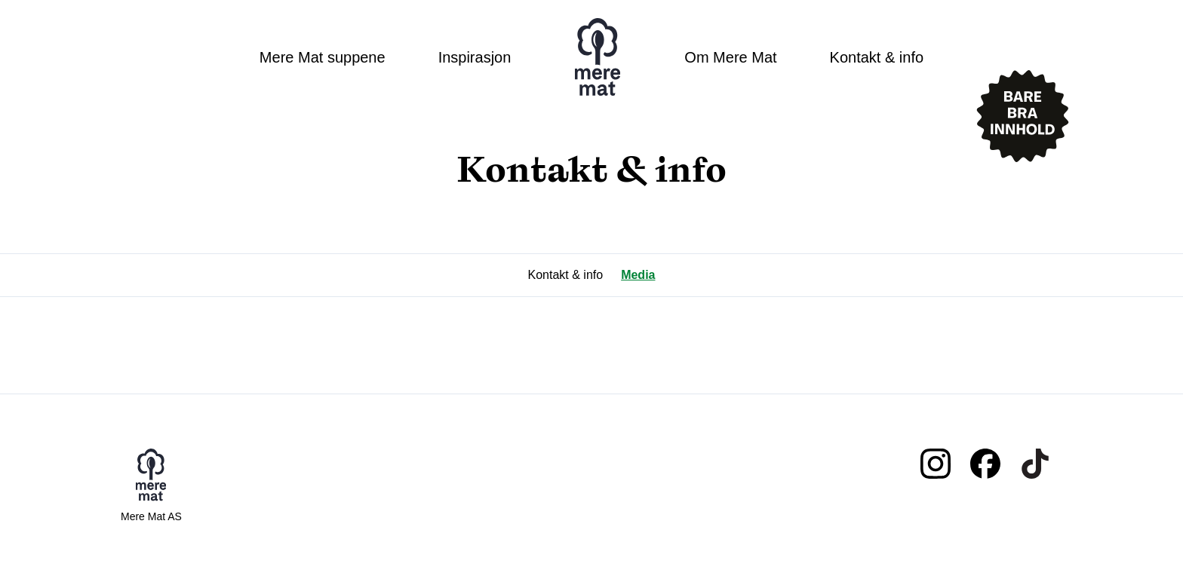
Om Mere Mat (730, 57)
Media (638, 274)
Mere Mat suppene (323, 57)
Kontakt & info (877, 57)
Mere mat (597, 57)
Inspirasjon (475, 57)
